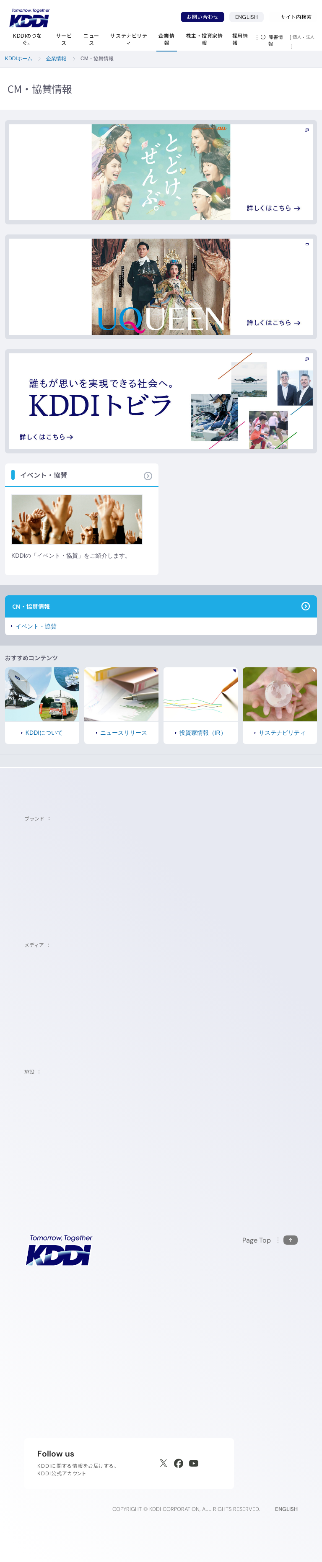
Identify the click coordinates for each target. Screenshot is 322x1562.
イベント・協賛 (36, 626)
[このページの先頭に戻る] (270, 1240)
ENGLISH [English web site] (286, 1509)
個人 (297, 37)
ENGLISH (249, 17)
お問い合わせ (202, 17)
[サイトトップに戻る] (29, 18)
